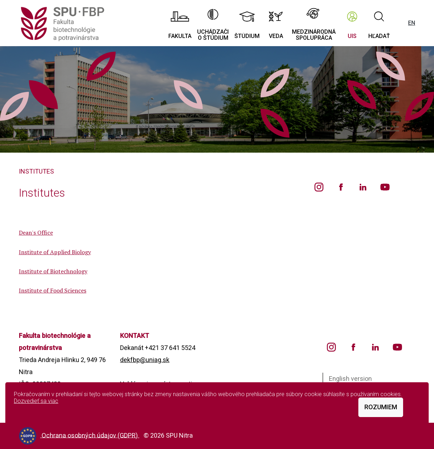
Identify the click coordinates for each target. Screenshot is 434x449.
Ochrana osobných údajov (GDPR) (90, 435)
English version (350, 378)
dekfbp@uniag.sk (144, 359)
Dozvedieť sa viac (36, 401)
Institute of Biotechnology (53, 271)
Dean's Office (36, 232)
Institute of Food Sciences (52, 290)
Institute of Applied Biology (55, 252)
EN (411, 23)
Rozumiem (380, 407)
